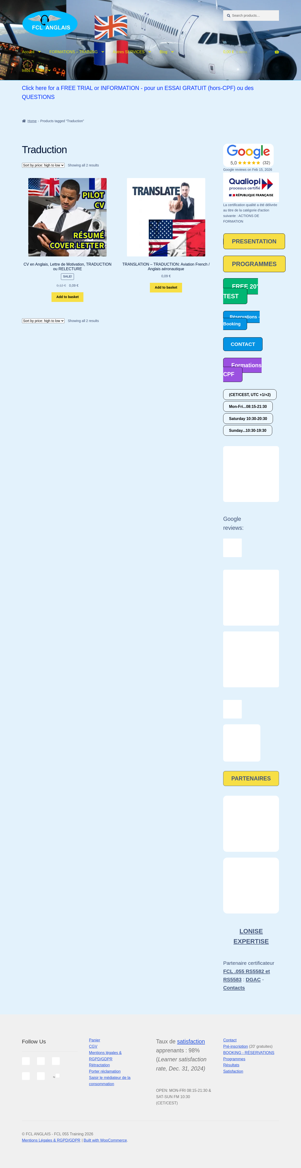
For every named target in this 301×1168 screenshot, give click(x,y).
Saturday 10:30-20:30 (248, 418)
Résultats (231, 1065)
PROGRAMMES (254, 264)
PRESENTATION (254, 241)
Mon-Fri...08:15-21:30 (248, 406)
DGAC (253, 979)
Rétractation (99, 1065)
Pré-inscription (235, 1046)
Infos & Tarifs (33, 70)
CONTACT (243, 344)
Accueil (28, 52)
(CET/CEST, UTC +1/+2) (250, 394)
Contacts (234, 987)
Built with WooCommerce (105, 1140)
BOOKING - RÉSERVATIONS (248, 1053)
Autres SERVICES (128, 52)
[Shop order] (43, 165)
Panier (94, 1040)
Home (32, 121)
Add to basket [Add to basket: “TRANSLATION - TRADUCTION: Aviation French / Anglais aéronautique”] (166, 287)
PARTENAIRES (251, 778)
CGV (93, 1046)
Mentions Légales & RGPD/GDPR (51, 1140)
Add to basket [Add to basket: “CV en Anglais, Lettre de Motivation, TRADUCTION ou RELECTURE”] (67, 297)
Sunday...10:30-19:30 (247, 430)
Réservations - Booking (241, 320)
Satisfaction (233, 1071)
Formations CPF (242, 369)
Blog (163, 52)
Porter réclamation (105, 1071)
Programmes (234, 1059)
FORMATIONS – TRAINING (74, 52)
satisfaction (191, 1041)
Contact (229, 1040)
